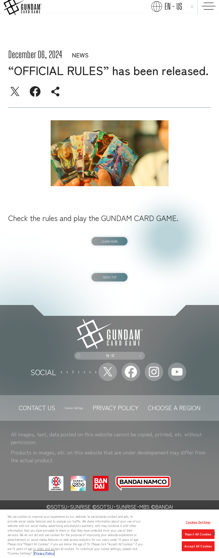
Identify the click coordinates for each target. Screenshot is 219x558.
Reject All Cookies (198, 534)
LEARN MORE (109, 243)
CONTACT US (55, 441)
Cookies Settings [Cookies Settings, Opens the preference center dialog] (198, 522)
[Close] (214, 534)
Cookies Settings (105, 441)
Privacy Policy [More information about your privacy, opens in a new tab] (44, 553)
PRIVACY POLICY (160, 441)
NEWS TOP (109, 286)
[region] (109, 534)
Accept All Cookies (198, 546)
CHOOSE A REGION (109, 452)
